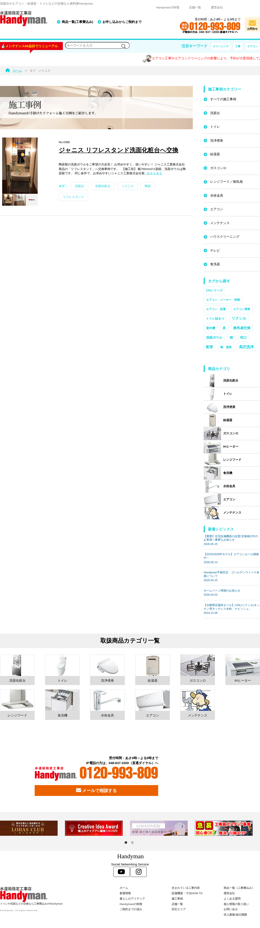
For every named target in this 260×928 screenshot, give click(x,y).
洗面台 (79, 186)
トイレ (215, 126)
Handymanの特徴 (167, 7)
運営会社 (217, 7)
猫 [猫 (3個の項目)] (231, 337)
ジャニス (128, 186)
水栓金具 (216, 195)
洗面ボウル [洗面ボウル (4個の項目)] (214, 337)
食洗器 (215, 264)
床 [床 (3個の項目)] (224, 328)
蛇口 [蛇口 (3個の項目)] (243, 337)
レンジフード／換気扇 (226, 181)
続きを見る (154, 173)
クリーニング (221, 46)
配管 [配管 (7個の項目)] (209, 347)
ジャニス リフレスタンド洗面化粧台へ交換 (118, 150)
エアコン (252, 46)
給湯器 (215, 154)
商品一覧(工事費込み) (77, 22)
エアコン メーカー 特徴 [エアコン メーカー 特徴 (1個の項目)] (223, 299)
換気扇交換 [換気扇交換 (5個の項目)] (241, 328)
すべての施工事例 (223, 99)
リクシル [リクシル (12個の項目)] (239, 318)
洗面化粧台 (102, 186)
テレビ (215, 250)
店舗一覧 (195, 7)
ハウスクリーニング (224, 236)
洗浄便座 (216, 140)
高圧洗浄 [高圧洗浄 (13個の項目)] (246, 347)
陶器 (148, 186)
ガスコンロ (218, 168)
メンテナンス (220, 223)
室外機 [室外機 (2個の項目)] (210, 328)
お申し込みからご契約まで (121, 22)
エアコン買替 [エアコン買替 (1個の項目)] (241, 309)
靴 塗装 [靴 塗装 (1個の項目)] (226, 347)
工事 (237, 46)
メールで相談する (96, 790)
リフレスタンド (73, 197)
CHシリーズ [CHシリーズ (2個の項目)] (214, 290)
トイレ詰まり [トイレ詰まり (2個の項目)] (215, 318)
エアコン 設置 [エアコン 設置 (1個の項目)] (216, 309)
